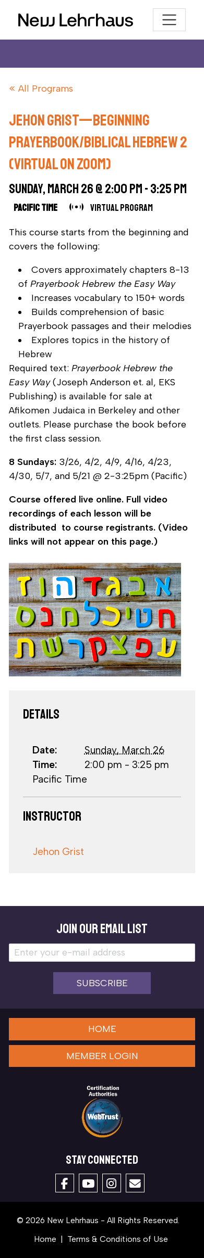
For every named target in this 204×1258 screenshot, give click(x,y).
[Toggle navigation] (169, 20)
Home (102, 1029)
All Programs (45, 88)
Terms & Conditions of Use (117, 1239)
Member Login (102, 1056)
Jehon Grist (58, 852)
